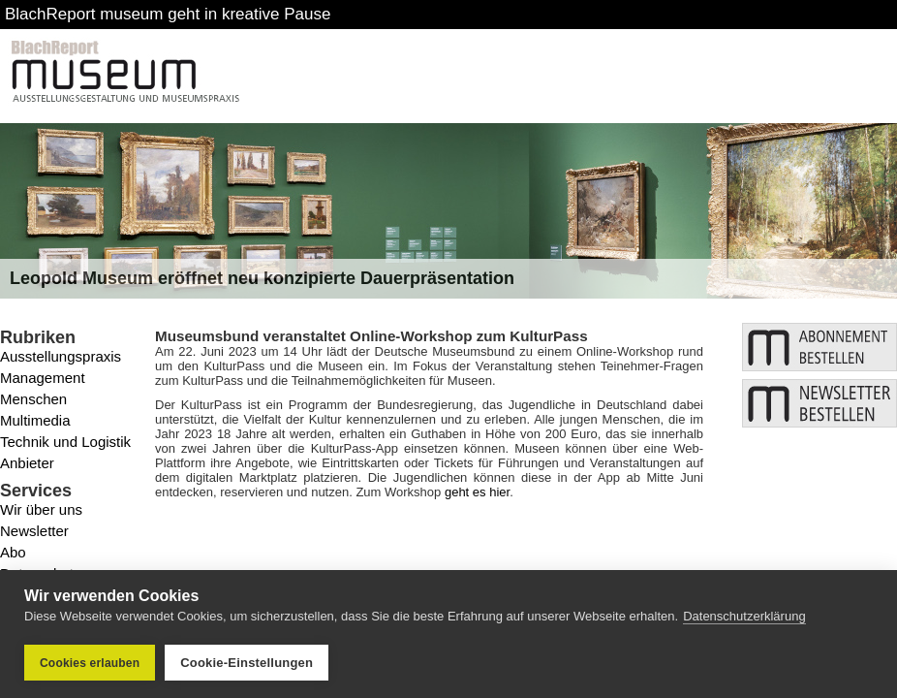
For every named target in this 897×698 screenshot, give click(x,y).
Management (42, 377)
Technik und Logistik (65, 441)
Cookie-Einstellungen (246, 662)
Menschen (33, 399)
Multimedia (35, 420)
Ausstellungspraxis (60, 356)
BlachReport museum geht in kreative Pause (167, 14)
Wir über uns (41, 509)
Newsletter (34, 531)
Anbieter (27, 463)
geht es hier (477, 492)
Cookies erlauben (89, 663)
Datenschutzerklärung (744, 616)
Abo (13, 552)
